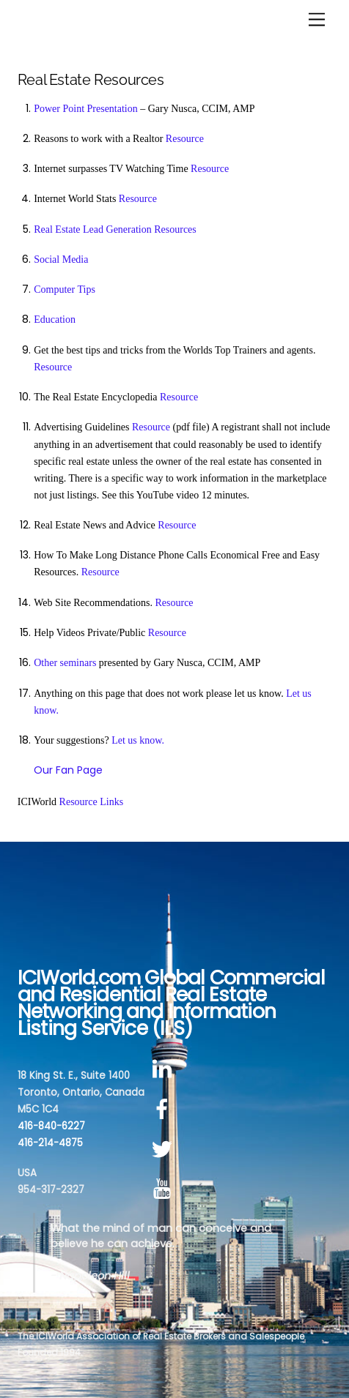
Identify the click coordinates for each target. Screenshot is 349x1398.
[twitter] (164, 1149)
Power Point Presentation (86, 108)
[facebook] (164, 1109)
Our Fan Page (68, 770)
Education (55, 319)
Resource (185, 138)
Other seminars (65, 662)
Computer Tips (64, 289)
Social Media (61, 259)
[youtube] (164, 1190)
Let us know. (137, 740)
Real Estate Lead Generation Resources (115, 229)
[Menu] (316, 20)
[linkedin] (164, 1070)
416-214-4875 (50, 1143)
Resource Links (91, 801)
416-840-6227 (51, 1126)
